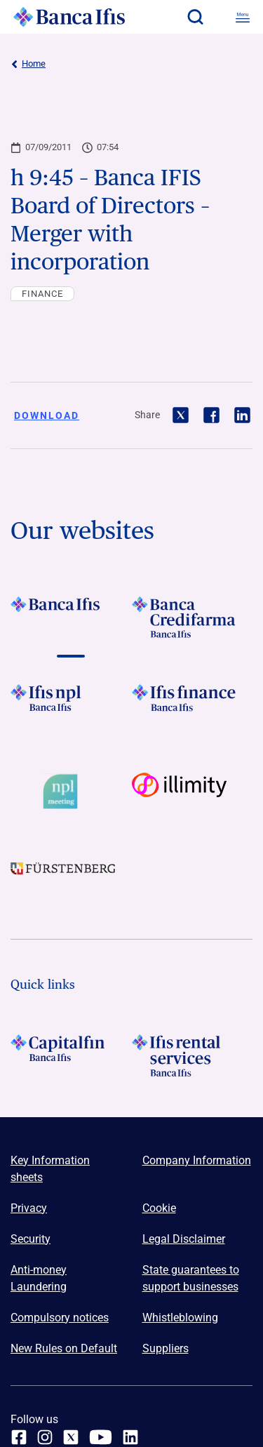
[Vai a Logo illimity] (192, 791)
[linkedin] (130, 1437)
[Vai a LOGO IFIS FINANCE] (192, 705)
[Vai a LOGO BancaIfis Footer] (71, 617)
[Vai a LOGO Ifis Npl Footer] (71, 705)
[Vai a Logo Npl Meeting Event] (71, 791)
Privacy (29, 1208)
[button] (195, 16)
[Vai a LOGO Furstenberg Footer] (71, 878)
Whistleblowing (180, 1317)
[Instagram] (44, 1437)
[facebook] (19, 1437)
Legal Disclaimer (183, 1239)
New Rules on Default (64, 1348)
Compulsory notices (60, 1317)
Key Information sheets (50, 1169)
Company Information (196, 1160)
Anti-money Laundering (39, 1278)
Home (28, 64)
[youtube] (100, 1437)
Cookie (159, 1208)
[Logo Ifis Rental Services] (192, 1055)
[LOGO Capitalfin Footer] (71, 1055)
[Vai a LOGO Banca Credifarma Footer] (192, 617)
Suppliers (165, 1348)
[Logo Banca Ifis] (69, 17)
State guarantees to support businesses (190, 1278)
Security (30, 1239)
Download (46, 415)
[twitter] (70, 1437)
